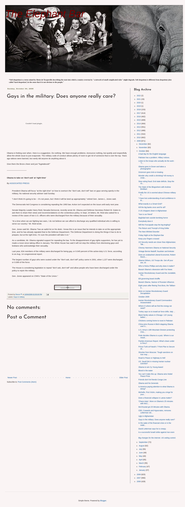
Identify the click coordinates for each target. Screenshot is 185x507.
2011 (139, 134)
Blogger (103, 501)
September (143, 442)
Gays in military (19, 297)
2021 (139, 99)
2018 (139, 109)
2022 (139, 96)
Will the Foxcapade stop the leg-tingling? (154, 225)
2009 (139, 141)
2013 (139, 127)
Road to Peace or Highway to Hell (151, 358)
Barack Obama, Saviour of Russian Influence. (156, 282)
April (141, 460)
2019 (139, 106)
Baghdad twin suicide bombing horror (153, 218)
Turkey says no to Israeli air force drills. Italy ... (156, 312)
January (142, 470)
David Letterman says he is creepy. (152, 429)
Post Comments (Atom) (27, 382)
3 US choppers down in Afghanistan (152, 211)
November (143, 147)
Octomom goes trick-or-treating (150, 172)
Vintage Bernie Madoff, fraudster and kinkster (156, 251)
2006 (139, 481)
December (143, 144)
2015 (139, 120)
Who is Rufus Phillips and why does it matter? (156, 266)
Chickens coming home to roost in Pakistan (155, 321)
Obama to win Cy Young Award (150, 367)
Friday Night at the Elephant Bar (151, 235)
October (142, 151)
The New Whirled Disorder (148, 232)
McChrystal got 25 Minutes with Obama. (154, 407)
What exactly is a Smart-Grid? (150, 204)
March (141, 463)
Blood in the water (145, 371)
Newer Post (12, 378)
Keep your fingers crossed (148, 239)
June (141, 453)
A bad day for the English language (152, 154)
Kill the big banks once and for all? (152, 207)
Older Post (123, 378)
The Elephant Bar (45, 13)
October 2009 (143, 297)
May (141, 456)
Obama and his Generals (148, 383)
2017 (139, 113)
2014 (139, 124)
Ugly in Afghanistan (146, 416)
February (142, 467)
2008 (139, 474)
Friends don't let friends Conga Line (152, 380)
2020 (139, 103)
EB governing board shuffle (149, 279)
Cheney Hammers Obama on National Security (157, 248)
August (142, 446)
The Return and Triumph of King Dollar (153, 228)
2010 (139, 137)
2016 (139, 117)
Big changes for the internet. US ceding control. (157, 438)
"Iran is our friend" (145, 214)
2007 (139, 478)
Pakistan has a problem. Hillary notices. (154, 157)
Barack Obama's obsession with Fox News (155, 269)
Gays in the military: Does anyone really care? (156, 420)
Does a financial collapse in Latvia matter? (155, 398)
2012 (139, 130)
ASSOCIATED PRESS (19, 183)
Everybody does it (145, 221)
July (141, 449)
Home (68, 378)
